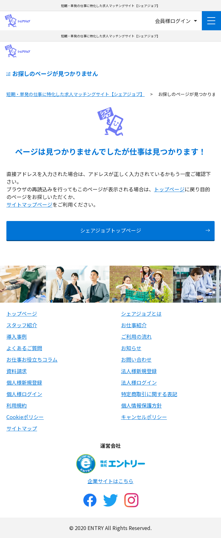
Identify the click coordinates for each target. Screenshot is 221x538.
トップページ (169, 189)
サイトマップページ (29, 204)
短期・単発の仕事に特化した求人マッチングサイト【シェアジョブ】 (75, 94)
